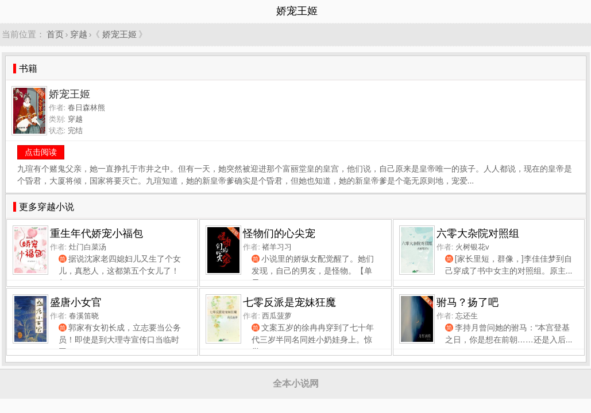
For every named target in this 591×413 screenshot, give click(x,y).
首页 (55, 34)
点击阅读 (41, 152)
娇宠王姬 (119, 34)
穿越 (78, 34)
